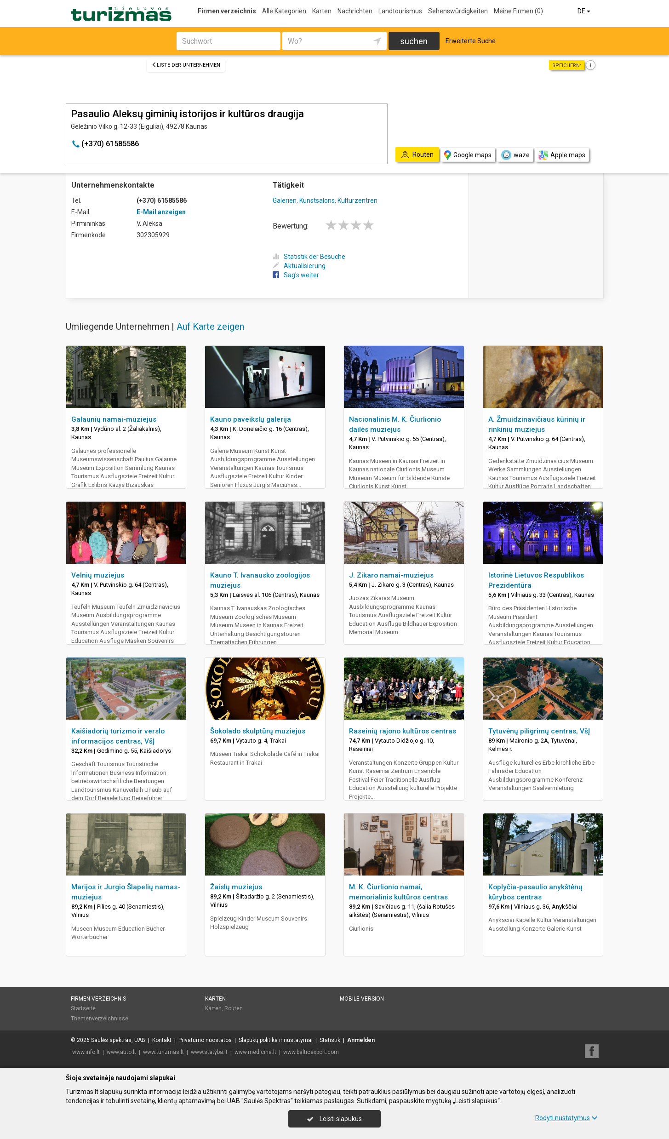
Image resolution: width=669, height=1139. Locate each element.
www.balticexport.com (311, 1052)
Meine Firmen (518, 11)
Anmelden (361, 1040)
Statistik (330, 1040)
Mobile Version (362, 999)
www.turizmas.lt (163, 1052)
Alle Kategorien (284, 11)
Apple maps (561, 155)
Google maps (468, 155)
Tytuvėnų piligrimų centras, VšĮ (539, 731)
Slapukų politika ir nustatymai (276, 1040)
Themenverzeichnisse (99, 1018)
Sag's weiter (296, 275)
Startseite (83, 1008)
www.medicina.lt (255, 1052)
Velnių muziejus (97, 575)
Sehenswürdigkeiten (458, 11)
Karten (322, 11)
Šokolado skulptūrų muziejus (257, 731)
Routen (233, 1008)
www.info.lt (86, 1052)
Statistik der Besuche (309, 256)
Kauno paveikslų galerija (250, 419)
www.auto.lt (121, 1052)
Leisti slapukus (334, 1118)
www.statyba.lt (209, 1052)
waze (515, 155)
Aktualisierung (299, 265)
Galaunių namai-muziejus (113, 419)
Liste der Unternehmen (186, 65)
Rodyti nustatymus (566, 1118)
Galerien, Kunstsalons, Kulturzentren (325, 200)
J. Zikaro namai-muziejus (391, 575)
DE (585, 11)
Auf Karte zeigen (210, 326)
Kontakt (162, 1040)
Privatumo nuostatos (205, 1040)
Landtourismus (400, 11)
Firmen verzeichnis (227, 11)
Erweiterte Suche (471, 41)
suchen (414, 41)
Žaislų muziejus (236, 887)
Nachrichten (354, 11)
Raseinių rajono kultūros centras (402, 731)
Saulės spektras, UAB (118, 1040)
